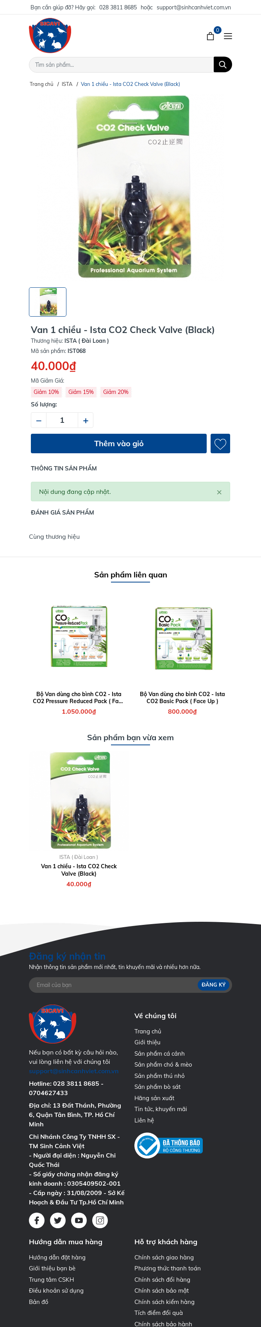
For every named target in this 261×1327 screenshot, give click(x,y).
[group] (130, 187)
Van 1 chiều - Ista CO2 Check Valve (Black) (79, 870)
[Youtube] (79, 1220)
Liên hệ (144, 1120)
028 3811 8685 (118, 7)
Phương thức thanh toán (167, 1268)
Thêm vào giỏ (119, 443)
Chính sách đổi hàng (162, 1279)
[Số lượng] (62, 420)
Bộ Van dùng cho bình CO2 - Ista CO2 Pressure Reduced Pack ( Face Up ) (79, 698)
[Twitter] (58, 1220)
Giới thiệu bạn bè (52, 1268)
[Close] (219, 491)
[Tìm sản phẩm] (130, 65)
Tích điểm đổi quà (158, 1312)
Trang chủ (147, 1031)
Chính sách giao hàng (164, 1257)
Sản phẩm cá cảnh (159, 1053)
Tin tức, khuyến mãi (160, 1109)
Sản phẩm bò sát (157, 1086)
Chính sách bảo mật (161, 1290)
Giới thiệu (147, 1042)
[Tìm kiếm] (223, 64)
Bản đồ (38, 1302)
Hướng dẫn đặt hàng (57, 1257)
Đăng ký (213, 984)
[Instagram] (100, 1220)
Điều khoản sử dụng (56, 1290)
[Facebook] (37, 1220)
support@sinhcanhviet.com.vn (194, 7)
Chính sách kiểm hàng (164, 1302)
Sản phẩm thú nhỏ (159, 1075)
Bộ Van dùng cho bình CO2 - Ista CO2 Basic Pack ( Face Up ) (182, 698)
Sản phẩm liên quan (130, 574)
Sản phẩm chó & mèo (163, 1064)
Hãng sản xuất (154, 1098)
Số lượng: (44, 404)
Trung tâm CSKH (51, 1279)
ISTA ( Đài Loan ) (78, 857)
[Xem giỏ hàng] (211, 35)
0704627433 (48, 1093)
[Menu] (228, 35)
